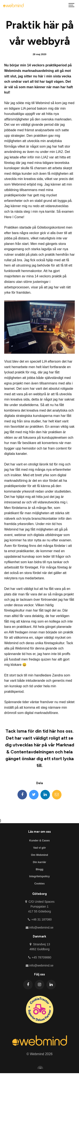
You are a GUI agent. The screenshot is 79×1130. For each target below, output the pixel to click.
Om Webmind (39, 854)
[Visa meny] (71, 5)
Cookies (39, 883)
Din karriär (39, 862)
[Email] (57, 794)
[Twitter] (34, 794)
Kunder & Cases (39, 840)
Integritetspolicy (39, 876)
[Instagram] (39, 984)
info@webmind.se (39, 927)
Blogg (39, 869)
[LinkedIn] (45, 794)
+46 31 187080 (39, 919)
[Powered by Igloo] (39, 1067)
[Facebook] (22, 794)
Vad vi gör (39, 847)
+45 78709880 (39, 957)
